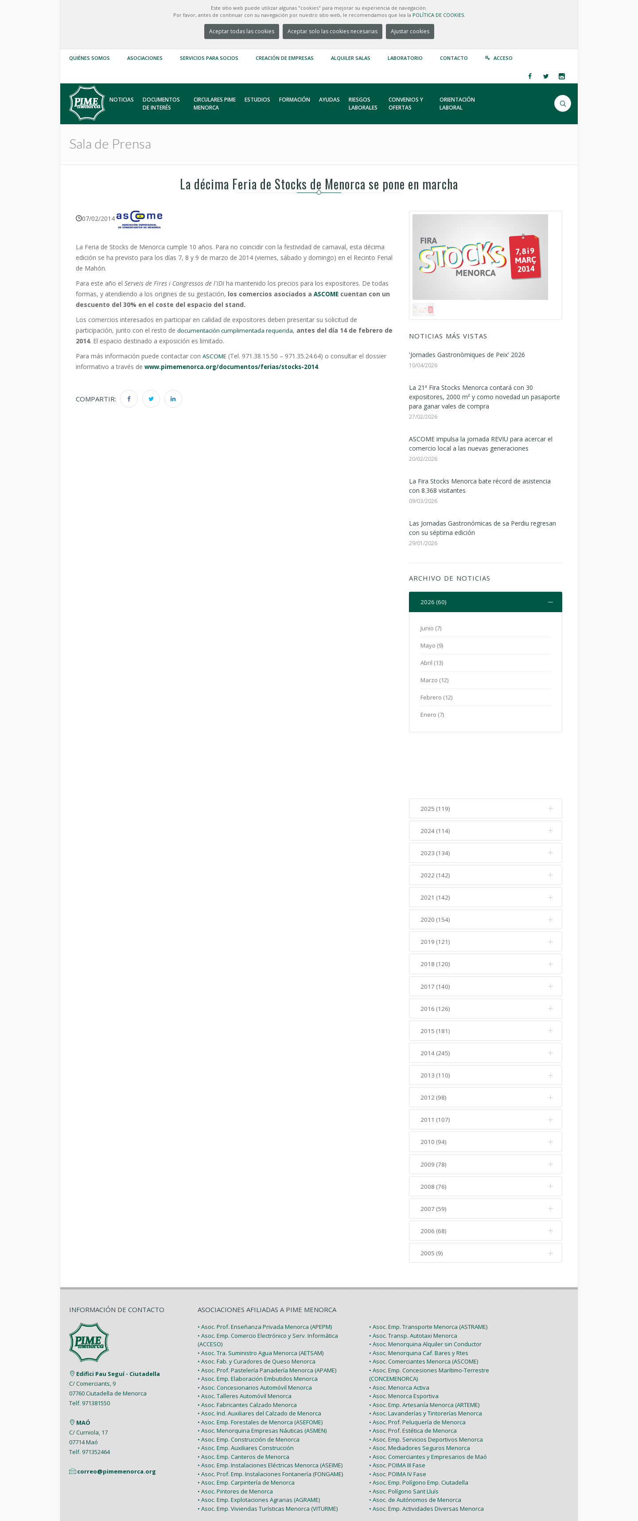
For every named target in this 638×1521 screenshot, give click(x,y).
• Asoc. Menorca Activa (399, 1332)
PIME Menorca (133, 1493)
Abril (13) (431, 663)
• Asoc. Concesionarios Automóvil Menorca (255, 1332)
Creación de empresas (285, 58)
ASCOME (327, 294)
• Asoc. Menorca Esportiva (404, 1340)
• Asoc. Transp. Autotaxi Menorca (413, 1280)
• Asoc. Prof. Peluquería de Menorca (417, 1367)
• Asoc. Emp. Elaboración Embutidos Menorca (258, 1323)
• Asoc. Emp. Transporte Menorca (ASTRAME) (428, 1271)
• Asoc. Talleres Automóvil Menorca (245, 1340)
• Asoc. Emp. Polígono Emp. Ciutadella (418, 1427)
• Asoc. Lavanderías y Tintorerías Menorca (425, 1358)
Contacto (454, 58)
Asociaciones (145, 58)
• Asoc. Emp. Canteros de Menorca (243, 1401)
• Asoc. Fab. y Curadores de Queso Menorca (256, 1306)
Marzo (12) (434, 680)
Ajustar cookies (410, 31)
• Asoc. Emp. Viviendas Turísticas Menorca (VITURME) (268, 1453)
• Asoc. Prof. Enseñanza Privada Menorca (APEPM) (265, 1271)
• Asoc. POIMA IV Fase (397, 1419)
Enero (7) (432, 715)
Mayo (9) (431, 645)
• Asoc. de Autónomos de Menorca (415, 1444)
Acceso (503, 58)
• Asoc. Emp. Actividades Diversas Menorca (426, 1453)
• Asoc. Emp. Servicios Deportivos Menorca (426, 1384)
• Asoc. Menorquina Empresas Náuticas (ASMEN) (262, 1375)
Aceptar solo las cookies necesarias (332, 31)
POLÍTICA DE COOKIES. (438, 15)
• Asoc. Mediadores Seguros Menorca (419, 1392)
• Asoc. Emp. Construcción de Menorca (249, 1384)
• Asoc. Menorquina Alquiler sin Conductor (425, 1289)
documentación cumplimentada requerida (237, 330)
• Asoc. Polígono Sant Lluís (404, 1436)
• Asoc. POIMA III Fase (397, 1410)
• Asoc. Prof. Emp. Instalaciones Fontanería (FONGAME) (270, 1419)
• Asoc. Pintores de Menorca (235, 1436)
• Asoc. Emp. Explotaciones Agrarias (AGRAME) (259, 1444)
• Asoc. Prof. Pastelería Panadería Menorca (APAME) (267, 1315)
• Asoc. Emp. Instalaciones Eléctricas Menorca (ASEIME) (270, 1410)
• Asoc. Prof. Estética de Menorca (413, 1375)
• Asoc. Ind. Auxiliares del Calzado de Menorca (259, 1358)
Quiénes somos (89, 58)
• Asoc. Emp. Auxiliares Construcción (246, 1392)
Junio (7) (430, 628)
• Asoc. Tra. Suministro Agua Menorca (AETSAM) (260, 1297)
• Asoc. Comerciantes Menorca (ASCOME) (423, 1306)
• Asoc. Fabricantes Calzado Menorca (247, 1349)
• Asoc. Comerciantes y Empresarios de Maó (428, 1401)
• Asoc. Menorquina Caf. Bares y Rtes (418, 1297)
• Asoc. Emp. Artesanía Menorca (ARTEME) (424, 1349)
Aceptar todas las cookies (241, 31)
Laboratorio (405, 58)
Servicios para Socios (209, 58)
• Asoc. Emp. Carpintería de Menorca (246, 1427)
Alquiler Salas (350, 58)
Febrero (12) (436, 697)
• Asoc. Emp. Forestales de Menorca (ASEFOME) (260, 1367)
